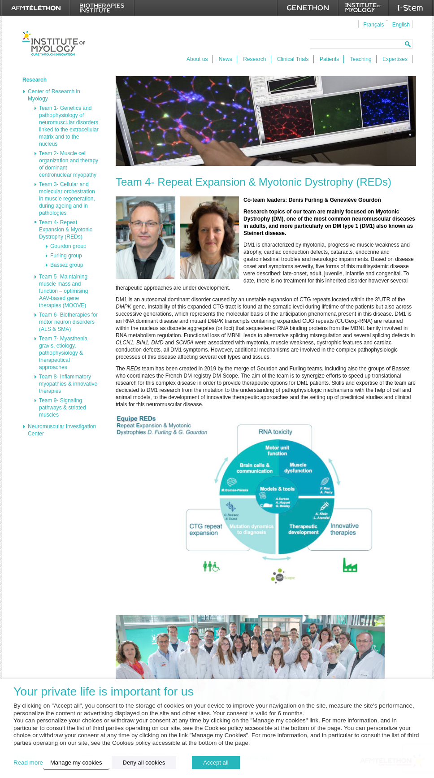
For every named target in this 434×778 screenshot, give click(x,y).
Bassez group (66, 265)
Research (254, 59)
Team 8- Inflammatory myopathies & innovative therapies (68, 384)
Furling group (66, 255)
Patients (329, 59)
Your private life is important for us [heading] (103, 692)
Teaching (361, 59)
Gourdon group (68, 246)
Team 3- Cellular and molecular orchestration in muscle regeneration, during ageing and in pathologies (67, 198)
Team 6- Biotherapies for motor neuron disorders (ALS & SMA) (68, 322)
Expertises (395, 59)
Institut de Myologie (53, 43)
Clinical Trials (293, 59)
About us (197, 59)
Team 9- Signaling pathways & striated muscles (62, 407)
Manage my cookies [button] (76, 762)
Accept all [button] (215, 762)
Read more (28, 762)
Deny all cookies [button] (144, 762)
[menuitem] (372, 24)
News (225, 59)
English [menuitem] (401, 25)
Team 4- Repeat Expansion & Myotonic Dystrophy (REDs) (65, 229)
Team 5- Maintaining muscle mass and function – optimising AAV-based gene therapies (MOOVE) (63, 291)
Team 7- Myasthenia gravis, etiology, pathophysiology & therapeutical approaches (63, 352)
